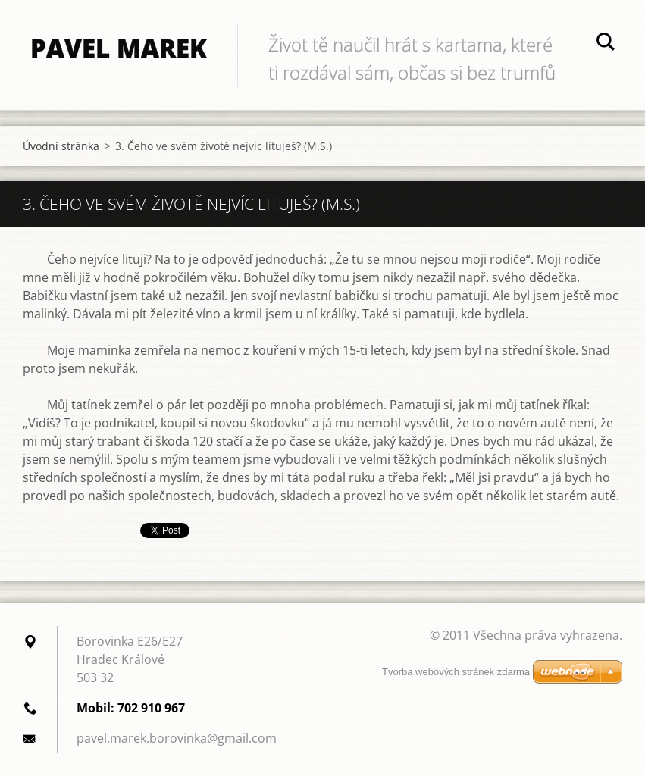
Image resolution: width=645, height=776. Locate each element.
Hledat (605, 44)
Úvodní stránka (61, 146)
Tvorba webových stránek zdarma (456, 671)
